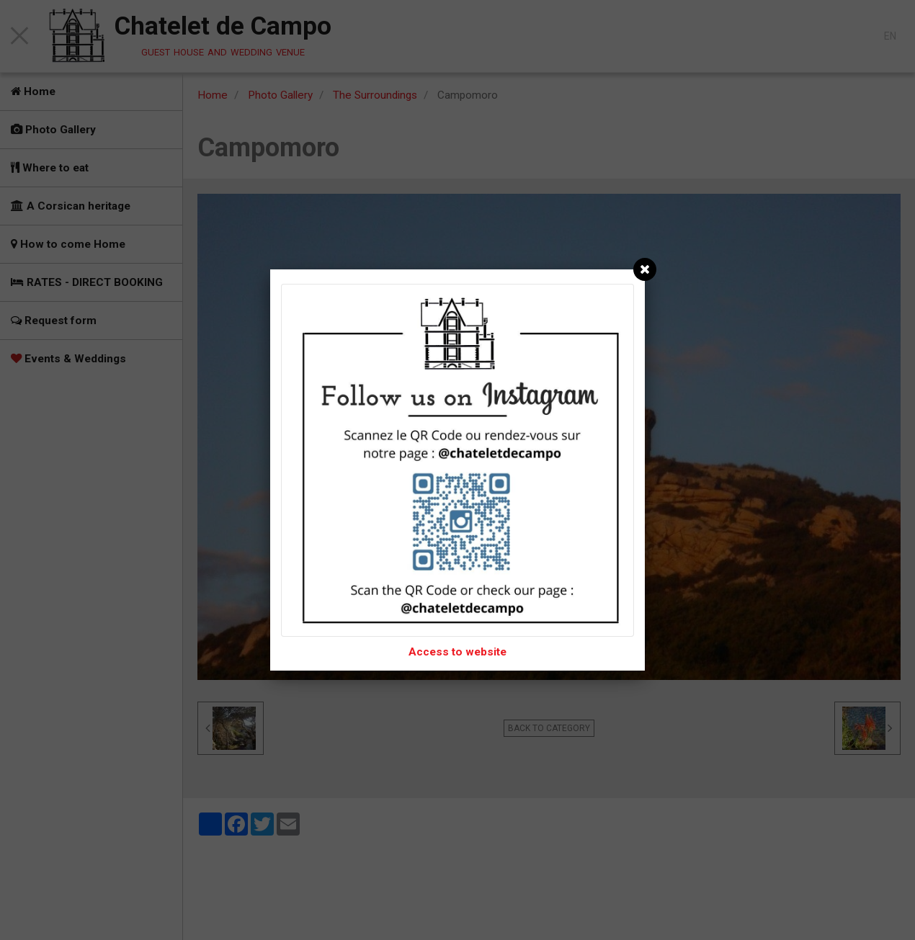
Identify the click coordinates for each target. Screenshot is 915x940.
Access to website (457, 651)
